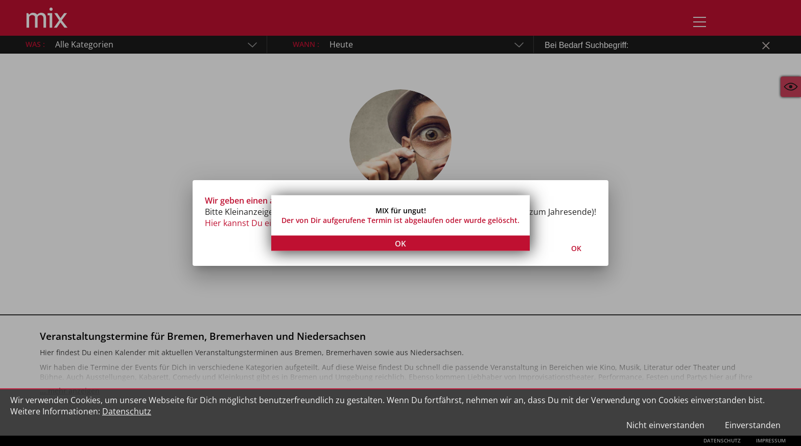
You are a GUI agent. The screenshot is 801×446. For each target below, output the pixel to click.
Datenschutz (126, 411)
